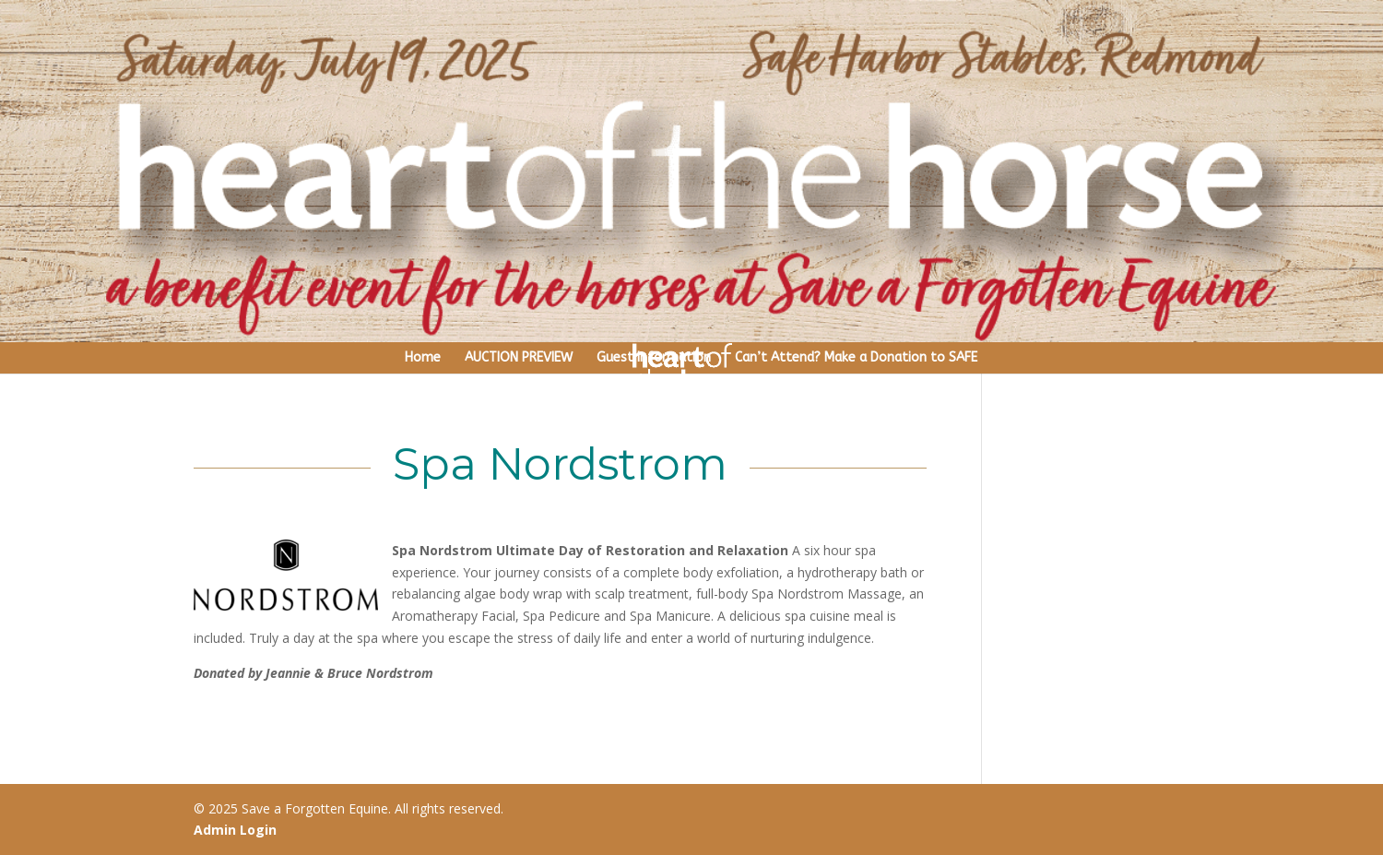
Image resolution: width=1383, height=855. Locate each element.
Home (423, 357)
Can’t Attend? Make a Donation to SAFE (856, 357)
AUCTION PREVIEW (519, 357)
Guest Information (654, 357)
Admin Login (235, 829)
